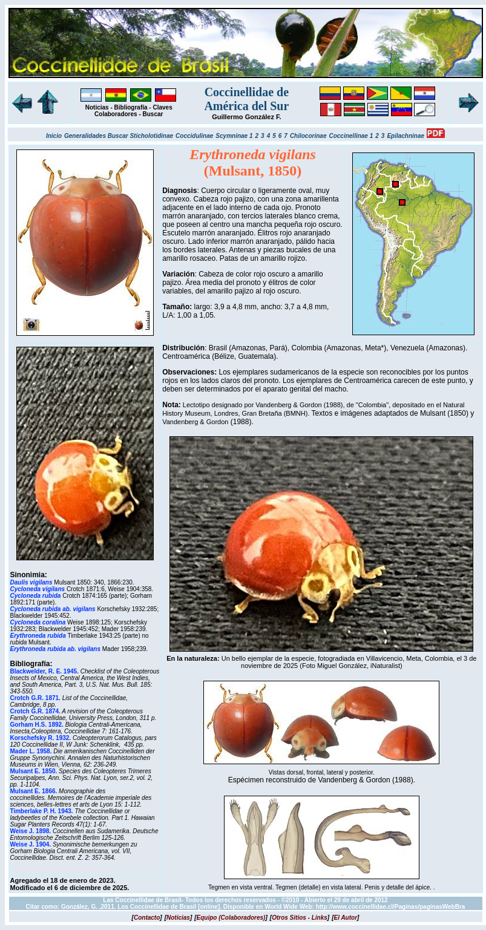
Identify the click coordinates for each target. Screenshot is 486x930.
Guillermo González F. (246, 116)
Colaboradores (115, 114)
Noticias (97, 107)
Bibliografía (131, 107)
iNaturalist (385, 665)
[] (147, 917)
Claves (162, 107)
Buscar (153, 114)
